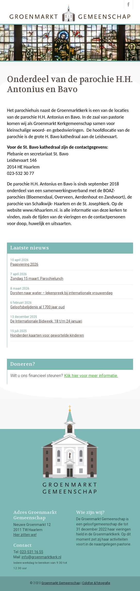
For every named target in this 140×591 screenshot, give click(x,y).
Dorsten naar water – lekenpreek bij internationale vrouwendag (61, 293)
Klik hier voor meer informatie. (91, 375)
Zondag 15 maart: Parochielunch (36, 278)
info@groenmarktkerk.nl (41, 557)
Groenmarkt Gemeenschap (60, 583)
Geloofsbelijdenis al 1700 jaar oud (37, 307)
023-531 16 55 (31, 552)
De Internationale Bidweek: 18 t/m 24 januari (46, 321)
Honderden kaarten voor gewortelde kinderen (47, 335)
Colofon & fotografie (96, 583)
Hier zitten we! (25, 535)
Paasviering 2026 (24, 264)
